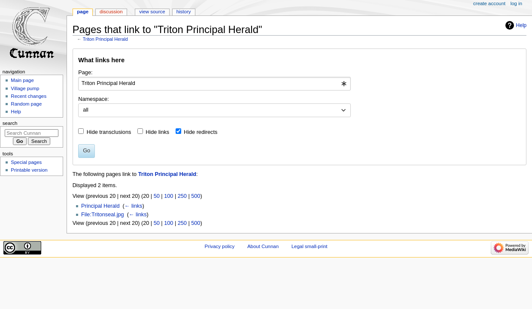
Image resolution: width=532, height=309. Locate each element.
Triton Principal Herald (105, 39)
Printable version (29, 170)
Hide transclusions (109, 132)
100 (168, 196)
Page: (85, 73)
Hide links (157, 132)
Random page (26, 103)
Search (10, 123)
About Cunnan (263, 246)
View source (152, 11)
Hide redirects (200, 132)
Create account (489, 3)
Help (521, 25)
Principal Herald (100, 206)
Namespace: (93, 99)
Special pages (26, 162)
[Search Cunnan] (31, 133)
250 (182, 196)
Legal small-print (310, 246)
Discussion (111, 11)
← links (134, 206)
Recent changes (28, 96)
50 (157, 196)
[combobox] (214, 84)
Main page (22, 80)
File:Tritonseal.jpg (102, 215)
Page (82, 11)
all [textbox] (85, 110)
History (183, 11)
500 (195, 196)
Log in (516, 3)
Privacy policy (219, 246)
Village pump (25, 88)
